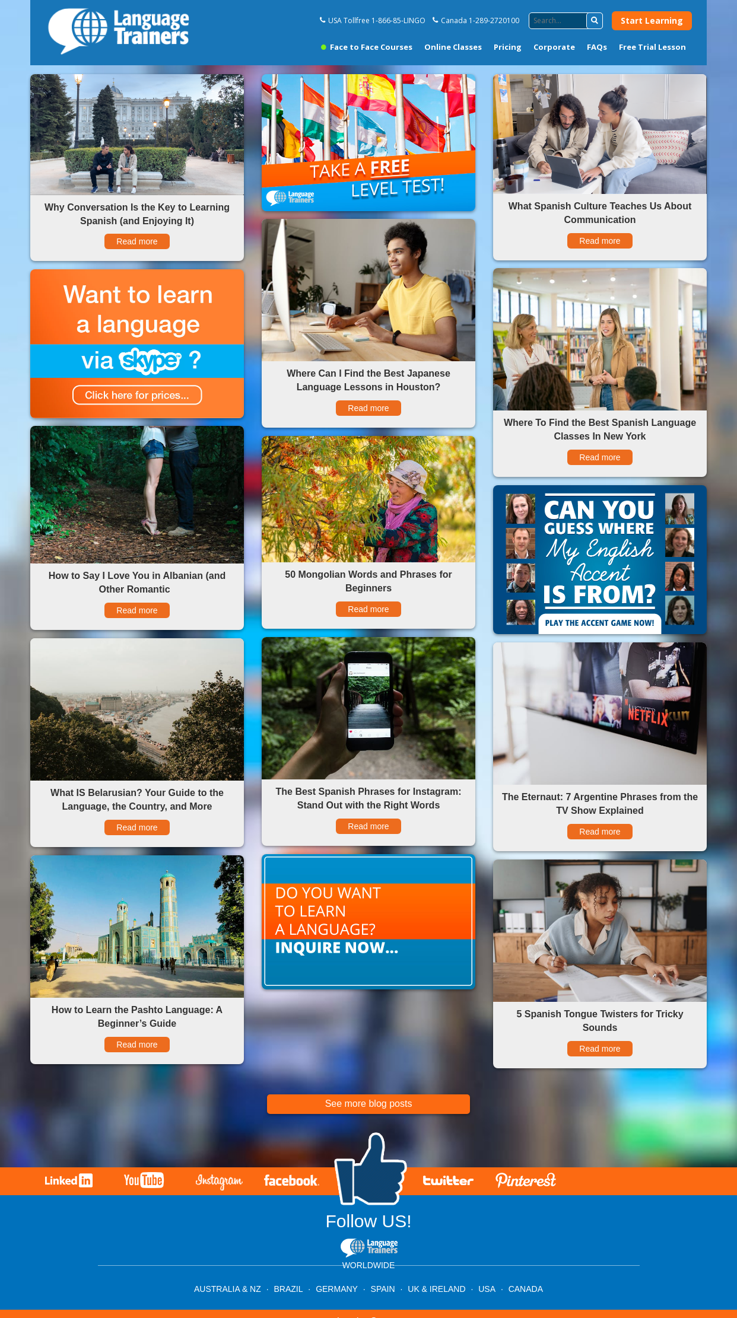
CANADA (526, 1289)
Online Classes (453, 47)
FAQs (597, 47)
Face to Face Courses (366, 47)
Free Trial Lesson (652, 47)
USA (486, 1289)
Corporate (554, 47)
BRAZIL (288, 1289)
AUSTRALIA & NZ (227, 1289)
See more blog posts (368, 1104)
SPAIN (383, 1289)
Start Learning (652, 20)
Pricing (508, 47)
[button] (594, 20)
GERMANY (337, 1289)
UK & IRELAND (436, 1289)
